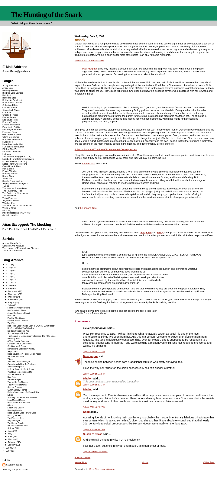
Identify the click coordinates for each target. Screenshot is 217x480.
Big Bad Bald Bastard (12, 93)
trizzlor (87, 378)
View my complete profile (15, 469)
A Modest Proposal (16, 367)
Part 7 (46, 229)
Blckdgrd (6, 95)
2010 (8, 285)
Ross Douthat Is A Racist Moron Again (24, 354)
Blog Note (12, 377)
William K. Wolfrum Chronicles (17, 205)
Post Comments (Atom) (102, 469)
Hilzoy (160, 232)
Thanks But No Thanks (18, 382)
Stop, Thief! (13, 351)
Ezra (143, 232)
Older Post (209, 462)
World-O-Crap (9, 208)
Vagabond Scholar (11, 200)
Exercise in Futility (11, 127)
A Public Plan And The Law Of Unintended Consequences (106, 149)
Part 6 (39, 229)
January (12, 445)
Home (145, 462)
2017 (8, 264)
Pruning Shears (10, 173)
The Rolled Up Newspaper (15, 193)
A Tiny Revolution (10, 85)
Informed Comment (11, 151)
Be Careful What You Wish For (21, 328)
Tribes (10, 359)
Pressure (11, 315)
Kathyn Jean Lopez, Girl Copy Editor (23, 392)
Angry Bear (7, 88)
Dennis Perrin (9, 117)
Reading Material (15, 410)
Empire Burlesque (11, 124)
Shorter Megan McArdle (18, 333)
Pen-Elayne (8, 168)
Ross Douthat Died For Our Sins (22, 413)
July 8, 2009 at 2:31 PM (94, 385)
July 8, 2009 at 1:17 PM (94, 351)
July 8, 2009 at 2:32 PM (94, 407)
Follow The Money (16, 408)
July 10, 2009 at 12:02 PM (95, 451)
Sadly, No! (7, 178)
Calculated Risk (10, 105)
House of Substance (12, 139)
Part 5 (33, 229)
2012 (8, 279)
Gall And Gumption (11, 134)
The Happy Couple (16, 423)
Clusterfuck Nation (11, 110)
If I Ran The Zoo (10, 149)
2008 (8, 447)
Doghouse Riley (10, 119)
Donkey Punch (9, 122)
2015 (8, 270)
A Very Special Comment (18, 341)
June (10, 431)
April (10, 436)
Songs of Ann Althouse (13, 245)
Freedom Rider (9, 132)
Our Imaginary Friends (17, 390)
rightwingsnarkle (10, 215)
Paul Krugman (90, 68)
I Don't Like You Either (13, 146)
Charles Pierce (9, 107)
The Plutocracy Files (12, 190)
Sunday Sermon (15, 387)
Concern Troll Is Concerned (19, 344)
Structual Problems (16, 357)
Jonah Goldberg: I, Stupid (19, 313)
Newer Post (81, 462)
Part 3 (19, 229)
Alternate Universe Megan (19, 362)
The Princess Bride (16, 418)
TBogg (5, 186)
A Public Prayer (14, 380)
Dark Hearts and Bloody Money (21, 349)
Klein (149, 232)
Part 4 (26, 229)
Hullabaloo (7, 141)
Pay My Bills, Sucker (16, 318)
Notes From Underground (14, 164)
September (13, 299)
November (13, 294)
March (11, 439)
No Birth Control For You (18, 331)
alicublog (6, 210)
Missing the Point (15, 415)
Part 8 (53, 229)
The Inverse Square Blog (14, 188)
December (13, 291)
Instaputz (6, 154)
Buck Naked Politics (12, 102)
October (12, 297)
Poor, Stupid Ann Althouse (19, 403)
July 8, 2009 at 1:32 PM (94, 374)
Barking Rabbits (10, 90)
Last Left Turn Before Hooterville (18, 159)
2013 (8, 276)
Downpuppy (90, 356)
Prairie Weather (10, 171)
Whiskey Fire (8, 203)
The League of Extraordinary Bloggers (20, 248)
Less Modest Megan (16, 400)
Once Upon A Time (11, 166)
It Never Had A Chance (18, 321)
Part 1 (5, 229)
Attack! (11, 405)
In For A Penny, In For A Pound (21, 369)
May (10, 434)
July (10, 305)
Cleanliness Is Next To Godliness (22, 364)
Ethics (10, 395)
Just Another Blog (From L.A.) (16, 156)
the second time (88, 208)
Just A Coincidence (16, 374)
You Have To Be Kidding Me (20, 372)
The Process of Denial (17, 385)
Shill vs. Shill (13, 428)
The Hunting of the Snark (46, 14)
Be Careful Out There (17, 310)
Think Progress (9, 198)
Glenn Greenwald (10, 137)
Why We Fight (14, 421)
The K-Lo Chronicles (12, 250)
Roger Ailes (8, 176)
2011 (8, 282)
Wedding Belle (14, 339)
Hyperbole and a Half (12, 144)
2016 (8, 267)
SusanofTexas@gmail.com (16, 71)
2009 (8, 288)
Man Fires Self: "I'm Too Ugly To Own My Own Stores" (31, 326)
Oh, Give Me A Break (17, 346)
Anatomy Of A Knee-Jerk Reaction (22, 398)
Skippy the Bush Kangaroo (15, 183)
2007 (8, 450)
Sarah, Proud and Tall (12, 181)
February (12, 442)
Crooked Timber (10, 115)
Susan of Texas (92, 434)
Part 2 (12, 229)
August (11, 302)
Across (11, 243)
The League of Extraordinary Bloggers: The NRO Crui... (32, 336)
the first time (88, 163)
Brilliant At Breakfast (12, 100)
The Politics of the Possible (89, 60)
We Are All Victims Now (18, 426)
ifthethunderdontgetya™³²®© (16, 212)
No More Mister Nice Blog (14, 161)
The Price (12, 323)
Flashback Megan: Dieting (19, 308)
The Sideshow (9, 195)
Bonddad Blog (9, 97)
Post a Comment (82, 457)
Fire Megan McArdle (12, 129)
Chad (86, 411)
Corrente (6, 112)
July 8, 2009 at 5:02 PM (94, 429)
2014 (8, 273)
